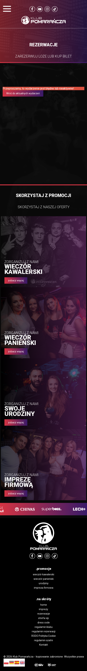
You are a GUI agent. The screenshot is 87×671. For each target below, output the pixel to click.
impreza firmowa (43, 587)
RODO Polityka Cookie (43, 635)
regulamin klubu (44, 627)
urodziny (43, 583)
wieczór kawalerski (43, 574)
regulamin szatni (43, 640)
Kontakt (43, 644)
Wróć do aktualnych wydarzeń (23, 93)
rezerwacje (43, 613)
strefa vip (43, 618)
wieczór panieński (44, 578)
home (43, 604)
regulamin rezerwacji (43, 631)
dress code (43, 622)
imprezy (43, 609)
